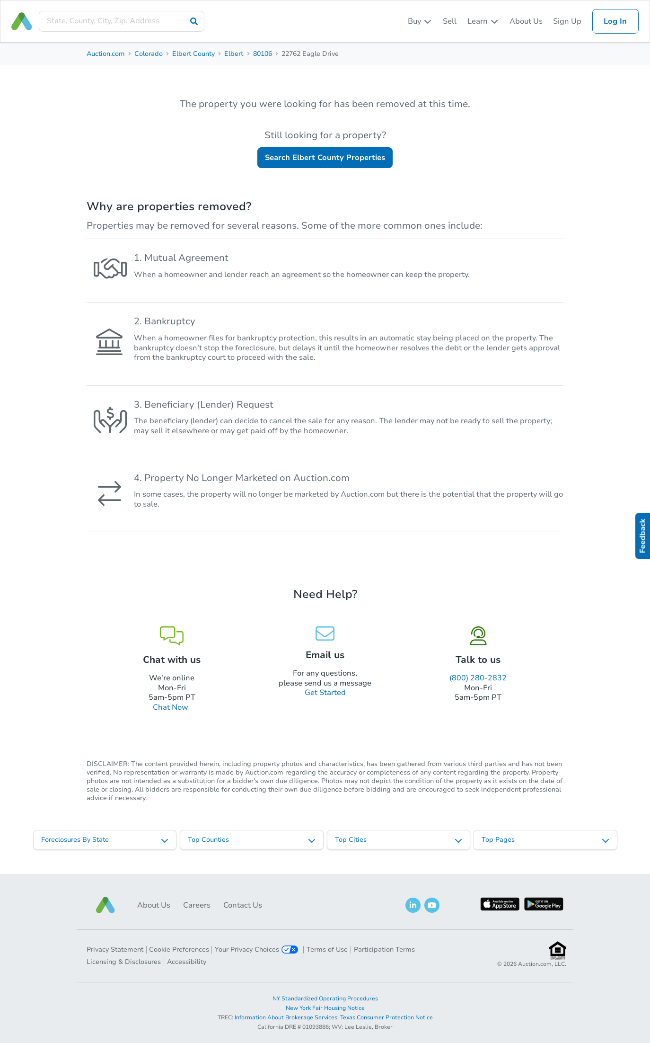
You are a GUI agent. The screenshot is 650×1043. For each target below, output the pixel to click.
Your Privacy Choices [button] (256, 949)
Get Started (325, 692)
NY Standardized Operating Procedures (325, 998)
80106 (262, 53)
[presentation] (121, 21)
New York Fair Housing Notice (325, 1008)
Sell (450, 21)
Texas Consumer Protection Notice (386, 1017)
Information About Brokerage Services (286, 1017)
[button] (105, 905)
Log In (615, 21)
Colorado (148, 53)
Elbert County (193, 53)
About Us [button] (153, 905)
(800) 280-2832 (478, 678)
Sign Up (567, 21)
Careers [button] (197, 905)
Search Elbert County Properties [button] (325, 157)
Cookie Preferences (179, 949)
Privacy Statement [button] (115, 949)
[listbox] (420, 21)
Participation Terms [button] (384, 949)
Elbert (233, 53)
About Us (526, 21)
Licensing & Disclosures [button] (124, 961)
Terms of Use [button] (327, 949)
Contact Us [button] (242, 905)
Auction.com (106, 53)
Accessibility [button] (186, 961)
